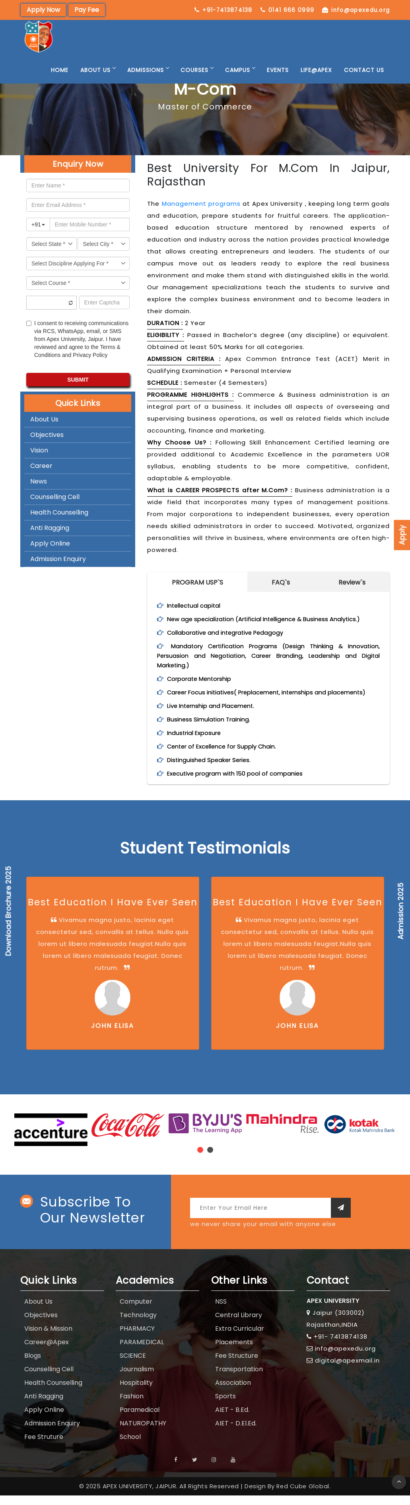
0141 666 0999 (359, 10)
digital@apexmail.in (347, 1370)
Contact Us (364, 80)
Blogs (32, 1365)
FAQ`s (281, 582)
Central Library (238, 1324)
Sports (225, 1405)
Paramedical (139, 1419)
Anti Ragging (49, 527)
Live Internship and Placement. (215, 715)
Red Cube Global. (303, 1495)
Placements (234, 1351)
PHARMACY (137, 1338)
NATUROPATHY (143, 1432)
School (130, 1446)
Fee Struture (43, 1446)
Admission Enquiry (58, 558)
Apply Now (43, 9)
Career (41, 465)
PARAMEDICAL (142, 1351)
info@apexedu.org (356, 19)
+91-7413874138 (289, 10)
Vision (39, 450)
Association (233, 1392)
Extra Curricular (239, 1338)
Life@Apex (316, 80)
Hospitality (136, 1392)
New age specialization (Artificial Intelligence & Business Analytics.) (271, 619)
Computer (136, 1311)
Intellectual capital (196, 605)
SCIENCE (133, 1365)
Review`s (351, 582)
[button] (200, 1159)
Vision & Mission (48, 1338)
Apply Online (50, 543)
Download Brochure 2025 (9, 911)
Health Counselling (59, 512)
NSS (221, 1311)
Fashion (132, 1405)
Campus (240, 80)
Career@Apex (46, 1351)
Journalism (137, 1378)
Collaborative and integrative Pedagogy (229, 632)
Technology (138, 1324)
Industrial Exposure (196, 742)
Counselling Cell (55, 496)
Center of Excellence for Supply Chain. (227, 755)
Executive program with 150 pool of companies (240, 783)
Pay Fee (86, 9)
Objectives (47, 434)
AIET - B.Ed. (232, 1419)
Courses (197, 80)
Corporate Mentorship (202, 678)
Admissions (148, 80)
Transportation (239, 1378)
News (38, 481)
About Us (97, 80)
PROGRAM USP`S (197, 582)
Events (278, 80)
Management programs (201, 203)
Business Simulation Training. (211, 728)
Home (59, 80)
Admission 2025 (401, 911)
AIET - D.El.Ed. (235, 1432)
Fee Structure (236, 1365)
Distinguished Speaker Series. (212, 769)
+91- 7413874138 (340, 1346)
